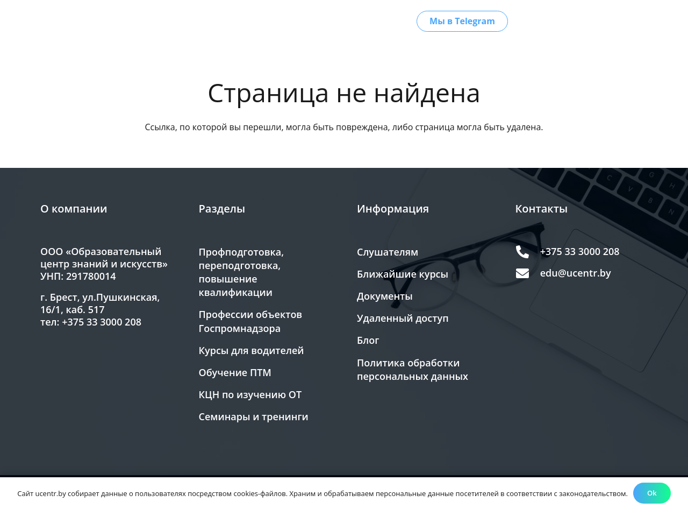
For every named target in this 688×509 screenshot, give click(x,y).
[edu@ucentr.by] (527, 273)
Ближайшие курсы (402, 273)
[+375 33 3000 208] (527, 251)
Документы (385, 295)
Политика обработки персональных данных (412, 369)
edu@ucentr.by (575, 272)
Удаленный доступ (403, 318)
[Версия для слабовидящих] (632, 21)
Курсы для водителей (251, 350)
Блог (368, 340)
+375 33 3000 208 (580, 251)
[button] (232, 21)
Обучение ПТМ (235, 372)
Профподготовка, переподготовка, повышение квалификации (241, 272)
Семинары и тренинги (254, 416)
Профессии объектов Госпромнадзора (251, 321)
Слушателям (387, 251)
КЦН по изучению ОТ (250, 394)
